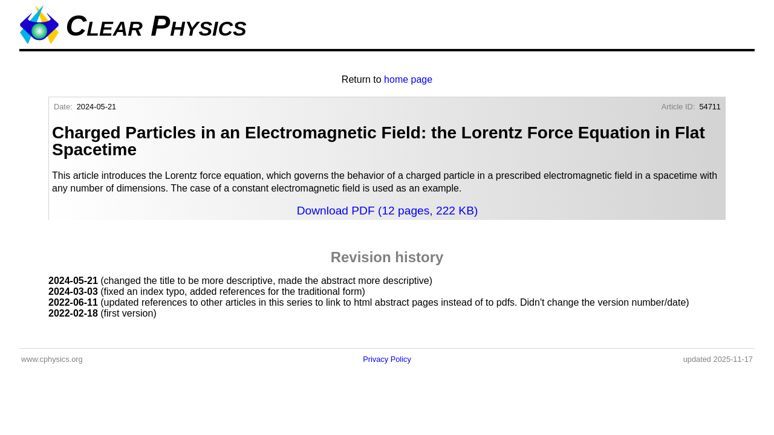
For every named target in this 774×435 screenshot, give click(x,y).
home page (408, 79)
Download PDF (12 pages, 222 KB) (387, 210)
